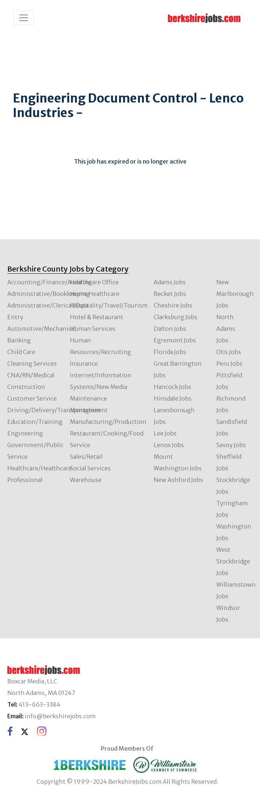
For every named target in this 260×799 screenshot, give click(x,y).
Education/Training (35, 421)
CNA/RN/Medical (31, 375)
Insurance (84, 363)
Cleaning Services (32, 363)
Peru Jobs (229, 363)
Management (89, 410)
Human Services (92, 328)
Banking (19, 340)
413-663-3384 (39, 704)
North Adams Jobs (225, 328)
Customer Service (32, 398)
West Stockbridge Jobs (233, 561)
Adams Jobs (170, 282)
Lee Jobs (165, 433)
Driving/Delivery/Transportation (54, 410)
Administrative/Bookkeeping (48, 293)
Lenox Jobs (169, 445)
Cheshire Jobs (173, 305)
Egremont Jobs (175, 340)
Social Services (90, 468)
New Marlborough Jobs (235, 293)
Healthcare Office (94, 282)
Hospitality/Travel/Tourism (109, 305)
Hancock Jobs (172, 386)
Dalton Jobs (170, 328)
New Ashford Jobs (178, 479)
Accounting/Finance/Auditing (49, 282)
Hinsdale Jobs (173, 398)
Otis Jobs (228, 352)
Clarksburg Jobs (175, 317)
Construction (26, 386)
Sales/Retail (86, 456)
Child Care (21, 352)
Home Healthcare (94, 293)
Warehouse (86, 479)
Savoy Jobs (231, 445)
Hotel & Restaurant (96, 317)
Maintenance (88, 398)
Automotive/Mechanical (41, 328)
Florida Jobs (170, 352)
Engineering (25, 433)
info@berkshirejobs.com (60, 716)
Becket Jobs (170, 293)
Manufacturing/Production (108, 421)
